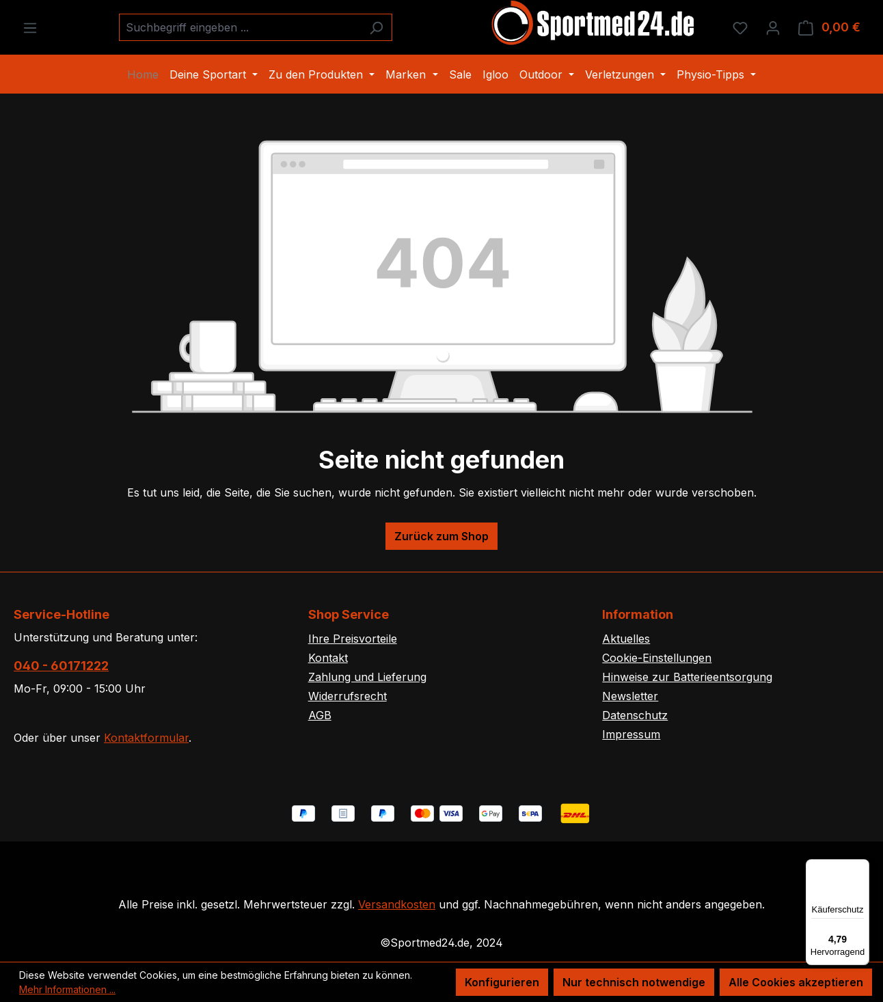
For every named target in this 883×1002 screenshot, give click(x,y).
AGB (319, 715)
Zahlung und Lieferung (367, 677)
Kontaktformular (146, 737)
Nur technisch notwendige (633, 982)
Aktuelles (626, 638)
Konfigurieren (502, 982)
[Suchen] (376, 27)
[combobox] (240, 27)
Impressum (631, 734)
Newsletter (630, 696)
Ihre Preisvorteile (352, 638)
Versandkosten (396, 904)
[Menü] (30, 27)
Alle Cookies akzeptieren (796, 982)
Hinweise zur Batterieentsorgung (687, 677)
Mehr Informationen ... (67, 989)
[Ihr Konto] (773, 27)
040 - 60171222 (61, 665)
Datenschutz (635, 715)
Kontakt (328, 658)
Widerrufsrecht (347, 696)
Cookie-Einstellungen (656, 658)
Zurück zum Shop (441, 536)
